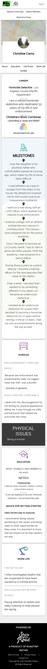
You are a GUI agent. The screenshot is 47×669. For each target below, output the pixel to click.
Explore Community (15, 12)
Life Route (28, 66)
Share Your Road (23, 17)
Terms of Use (13, 655)
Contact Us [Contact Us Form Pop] (23, 658)
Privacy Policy (30, 655)
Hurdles (23, 71)
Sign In (41, 4)
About (5, 66)
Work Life (40, 66)
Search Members (33, 12)
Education (15, 66)
